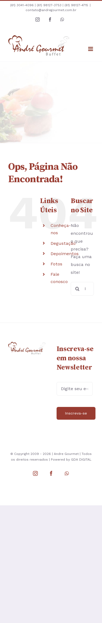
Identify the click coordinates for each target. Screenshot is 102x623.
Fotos (56, 263)
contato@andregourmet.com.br (51, 10)
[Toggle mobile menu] (91, 49)
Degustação (63, 243)
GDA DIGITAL (81, 459)
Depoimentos (65, 253)
